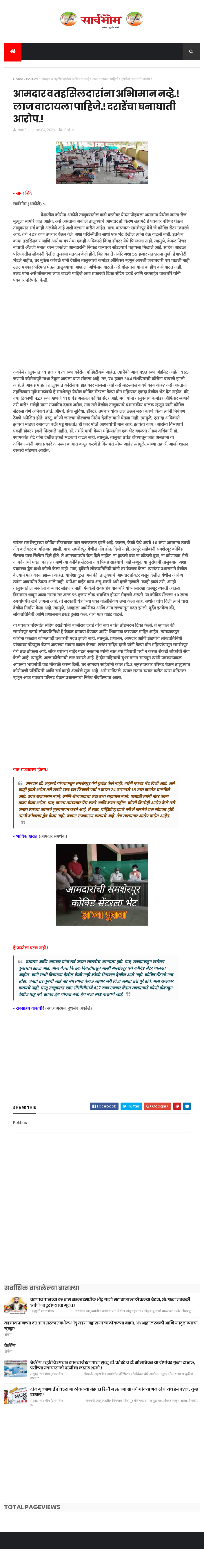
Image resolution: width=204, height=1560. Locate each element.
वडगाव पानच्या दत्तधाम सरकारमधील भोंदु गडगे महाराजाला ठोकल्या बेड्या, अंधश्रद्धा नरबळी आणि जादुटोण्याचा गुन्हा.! (110, 1313)
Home (18, 81)
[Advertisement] (102, 338)
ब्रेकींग (9, 1356)
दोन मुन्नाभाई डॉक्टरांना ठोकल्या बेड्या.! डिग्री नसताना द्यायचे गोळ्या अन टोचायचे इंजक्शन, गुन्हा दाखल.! (115, 1402)
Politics (32, 81)
